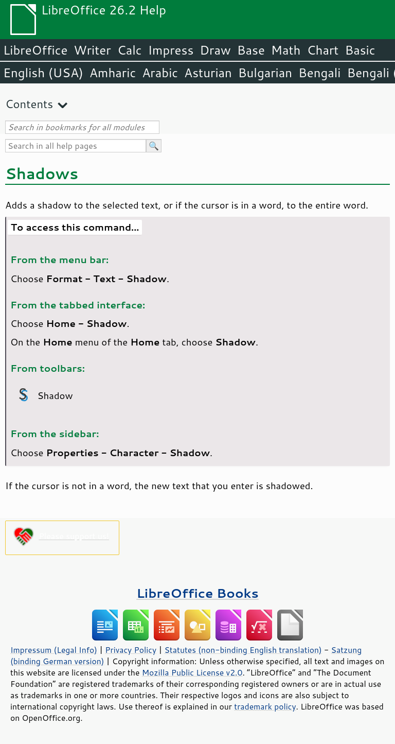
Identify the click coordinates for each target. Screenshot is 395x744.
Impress (171, 50)
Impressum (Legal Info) (53, 649)
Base (251, 50)
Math (286, 50)
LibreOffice (35, 50)
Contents (29, 104)
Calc (129, 50)
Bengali (319, 72)
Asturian (208, 72)
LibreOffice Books (197, 593)
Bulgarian (265, 72)
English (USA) (43, 72)
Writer (92, 50)
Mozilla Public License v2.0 (192, 672)
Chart (322, 50)
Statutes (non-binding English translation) (242, 649)
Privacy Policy (130, 649)
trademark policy (265, 706)
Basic (360, 50)
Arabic (160, 72)
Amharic (112, 72)
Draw (215, 50)
